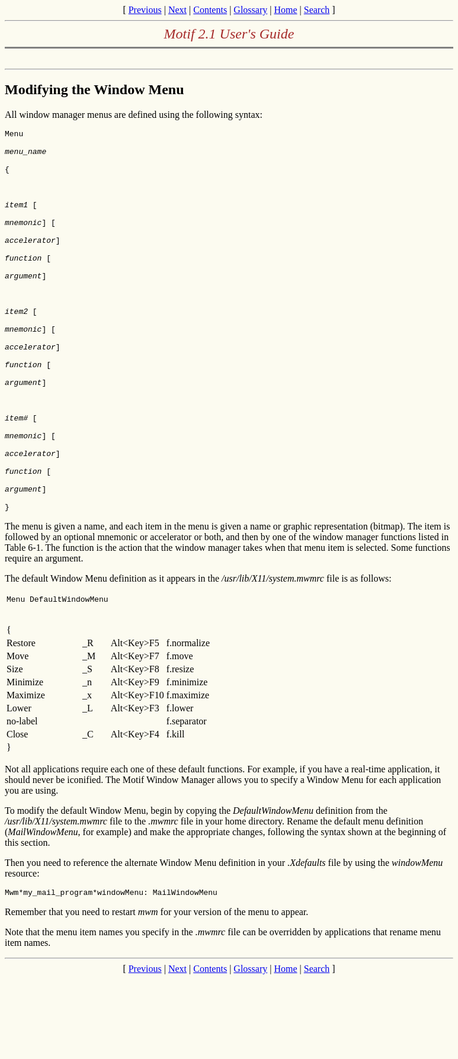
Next (177, 10)
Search (317, 10)
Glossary (250, 10)
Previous (145, 10)
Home (285, 10)
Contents (210, 10)
